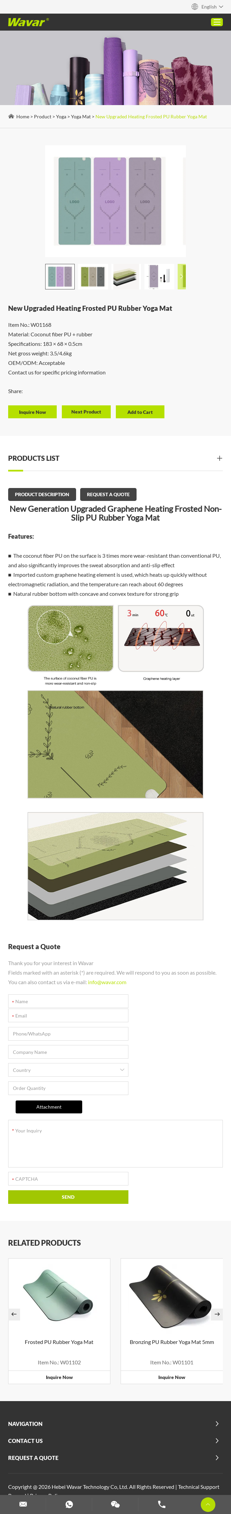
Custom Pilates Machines (40, 1464)
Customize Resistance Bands (187, 1473)
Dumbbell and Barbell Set (71, 1473)
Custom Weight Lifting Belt (168, 1464)
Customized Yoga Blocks (103, 1464)
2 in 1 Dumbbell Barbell (92, 1438)
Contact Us (25, 1370)
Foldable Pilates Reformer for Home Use (142, 1447)
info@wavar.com (107, 980)
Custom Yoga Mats (33, 1482)
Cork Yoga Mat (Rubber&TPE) (158, 1438)
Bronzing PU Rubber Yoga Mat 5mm (171, 1271)
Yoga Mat (81, 116)
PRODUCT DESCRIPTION (42, 494)
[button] (176, 277)
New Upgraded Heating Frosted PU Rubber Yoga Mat (151, 116)
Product (43, 116)
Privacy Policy (46, 1425)
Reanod (17, 1425)
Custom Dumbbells (127, 1473)
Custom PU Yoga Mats (65, 1447)
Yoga (61, 116)
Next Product (88, 412)
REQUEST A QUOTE (108, 494)
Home (23, 116)
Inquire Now (59, 1306)
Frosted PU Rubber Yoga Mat (59, 1271)
